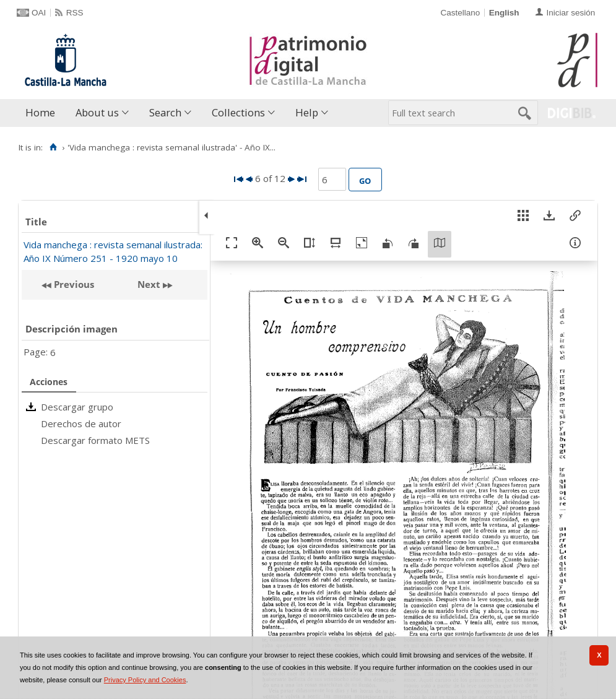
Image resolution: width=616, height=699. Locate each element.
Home (40, 112)
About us (97, 112)
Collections (238, 112)
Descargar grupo (77, 407)
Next (149, 284)
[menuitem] (43, 113)
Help (306, 112)
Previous (72, 284)
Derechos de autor (81, 423)
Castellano (460, 12)
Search (165, 112)
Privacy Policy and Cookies (145, 680)
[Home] (53, 147)
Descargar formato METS (95, 440)
